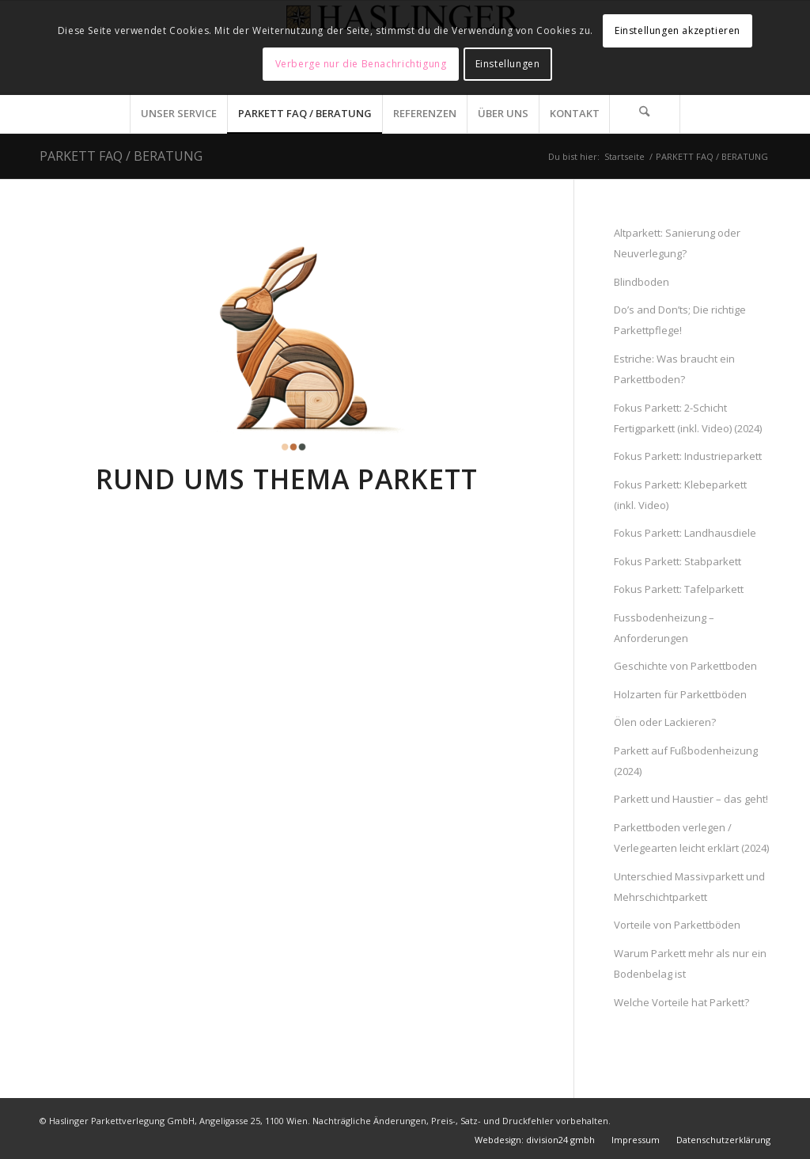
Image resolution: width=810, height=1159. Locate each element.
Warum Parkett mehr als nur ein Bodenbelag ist (690, 963)
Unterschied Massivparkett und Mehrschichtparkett (689, 886)
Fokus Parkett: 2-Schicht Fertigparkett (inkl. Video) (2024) (688, 418)
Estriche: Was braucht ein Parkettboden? (674, 369)
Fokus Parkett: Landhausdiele (685, 533)
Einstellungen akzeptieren (677, 30)
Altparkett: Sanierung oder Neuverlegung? (677, 243)
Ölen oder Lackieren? (665, 722)
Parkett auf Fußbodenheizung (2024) (686, 760)
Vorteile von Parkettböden (677, 925)
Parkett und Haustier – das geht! (691, 799)
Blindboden (641, 282)
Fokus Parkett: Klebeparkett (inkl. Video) (680, 494)
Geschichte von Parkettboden (685, 666)
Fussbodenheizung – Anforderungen (664, 627)
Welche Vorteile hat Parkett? (681, 1002)
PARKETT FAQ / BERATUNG (121, 156)
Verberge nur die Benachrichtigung (361, 63)
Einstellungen (507, 63)
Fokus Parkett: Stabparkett (677, 561)
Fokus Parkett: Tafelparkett (679, 589)
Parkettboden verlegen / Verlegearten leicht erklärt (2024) (691, 837)
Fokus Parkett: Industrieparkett (688, 456)
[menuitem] (178, 113)
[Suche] (644, 113)
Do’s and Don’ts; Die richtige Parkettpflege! (680, 319)
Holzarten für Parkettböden (680, 694)
